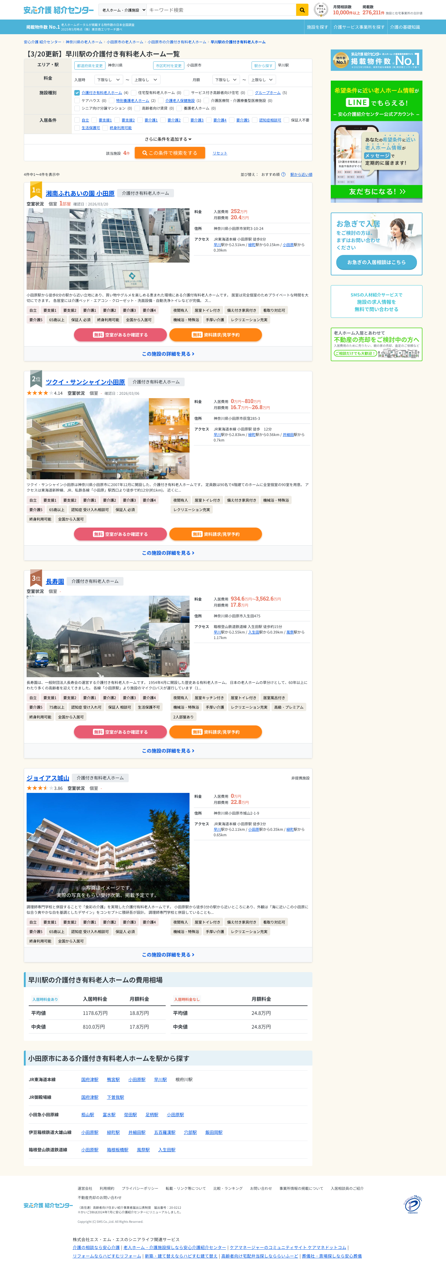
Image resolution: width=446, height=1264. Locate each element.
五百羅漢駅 (164, 1132)
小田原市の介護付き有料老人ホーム (177, 41)
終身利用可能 (121, 127)
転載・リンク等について (186, 1188)
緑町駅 (113, 1132)
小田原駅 (137, 1080)
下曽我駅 (115, 1097)
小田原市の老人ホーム (125, 41)
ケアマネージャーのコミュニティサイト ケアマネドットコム (288, 1247)
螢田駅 (130, 1115)
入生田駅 (166, 1150)
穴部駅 (190, 1132)
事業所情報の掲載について (301, 1188)
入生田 (253, 632)
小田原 (288, 244)
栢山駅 (87, 1115)
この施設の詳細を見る (168, 354)
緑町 (252, 244)
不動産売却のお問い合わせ (100, 1197)
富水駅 (109, 1115)
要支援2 (128, 119)
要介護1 (151, 119)
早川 (217, 244)
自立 (85, 119)
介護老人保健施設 (180, 100)
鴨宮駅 (113, 1080)
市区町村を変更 (169, 65)
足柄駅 (152, 1115)
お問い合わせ (261, 1188)
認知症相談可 (270, 119)
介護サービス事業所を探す (359, 27)
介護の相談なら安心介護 (96, 1247)
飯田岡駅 (214, 1132)
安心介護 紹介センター (42, 41)
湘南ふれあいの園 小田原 (80, 193)
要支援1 (105, 119)
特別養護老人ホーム (132, 100)
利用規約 (107, 1188)
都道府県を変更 (90, 65)
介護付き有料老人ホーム (102, 92)
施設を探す (317, 27)
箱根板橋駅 (117, 1150)
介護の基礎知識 (405, 27)
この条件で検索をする (169, 152)
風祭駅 (143, 1150)
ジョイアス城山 (48, 777)
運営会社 (85, 1188)
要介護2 (174, 119)
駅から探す (263, 65)
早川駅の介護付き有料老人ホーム (238, 41)
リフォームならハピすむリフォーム (107, 1256)
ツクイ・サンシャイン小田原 (85, 381)
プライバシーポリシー (140, 1188)
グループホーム (268, 92)
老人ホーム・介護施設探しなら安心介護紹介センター (174, 1247)
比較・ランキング (228, 1188)
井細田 (288, 434)
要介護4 (220, 119)
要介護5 (242, 119)
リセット (220, 152)
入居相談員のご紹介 (347, 1188)
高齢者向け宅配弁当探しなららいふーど (259, 1256)
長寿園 (55, 581)
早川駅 (160, 1080)
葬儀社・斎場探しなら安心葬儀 (332, 1256)
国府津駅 (89, 1080)
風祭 (290, 632)
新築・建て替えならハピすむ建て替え (181, 1256)
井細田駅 (137, 1132)
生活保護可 (91, 127)
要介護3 (197, 119)
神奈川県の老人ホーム (84, 41)
